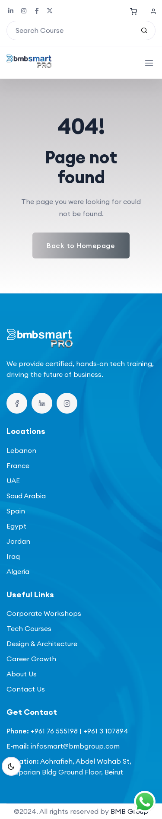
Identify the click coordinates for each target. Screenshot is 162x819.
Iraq (13, 556)
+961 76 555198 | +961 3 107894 (79, 731)
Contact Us (25, 689)
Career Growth (31, 658)
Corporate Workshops (43, 613)
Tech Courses (28, 628)
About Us (21, 673)
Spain (15, 511)
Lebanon (21, 450)
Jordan (18, 541)
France (17, 465)
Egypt (16, 526)
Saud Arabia (26, 495)
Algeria (17, 571)
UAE (13, 480)
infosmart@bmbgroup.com (75, 746)
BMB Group (129, 811)
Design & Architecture (41, 643)
